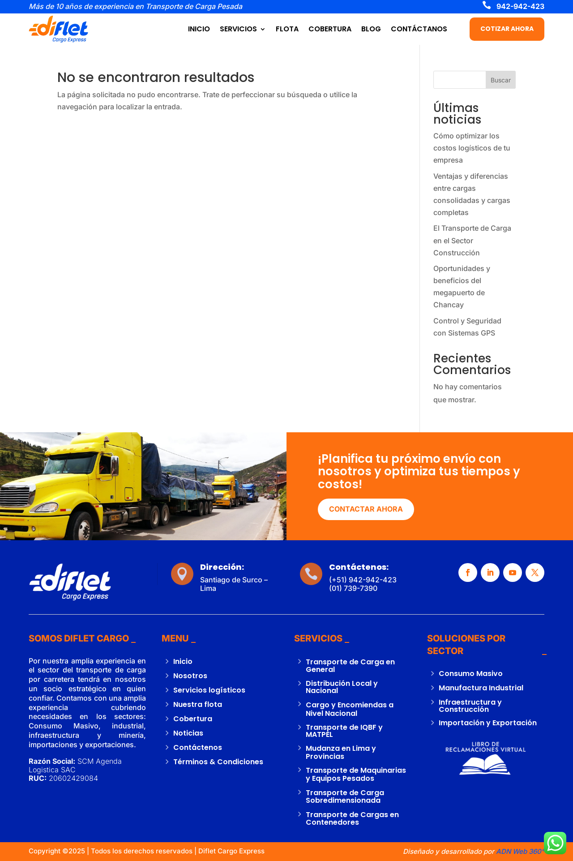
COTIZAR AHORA (507, 28)
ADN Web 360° (519, 851)
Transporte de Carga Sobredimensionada (345, 797)
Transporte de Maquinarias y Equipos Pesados (356, 774)
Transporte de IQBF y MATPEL (344, 731)
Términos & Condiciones (218, 762)
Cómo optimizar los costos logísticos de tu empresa (471, 147)
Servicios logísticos (209, 690)
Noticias (188, 733)
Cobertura (192, 719)
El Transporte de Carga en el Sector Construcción (472, 240)
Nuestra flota (197, 704)
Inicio (182, 661)
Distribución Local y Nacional (342, 687)
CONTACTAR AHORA (366, 508)
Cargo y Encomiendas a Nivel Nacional (349, 709)
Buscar (501, 80)
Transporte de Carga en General (350, 666)
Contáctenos (197, 747)
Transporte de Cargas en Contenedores (352, 818)
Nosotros (190, 676)
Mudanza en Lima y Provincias (341, 752)
